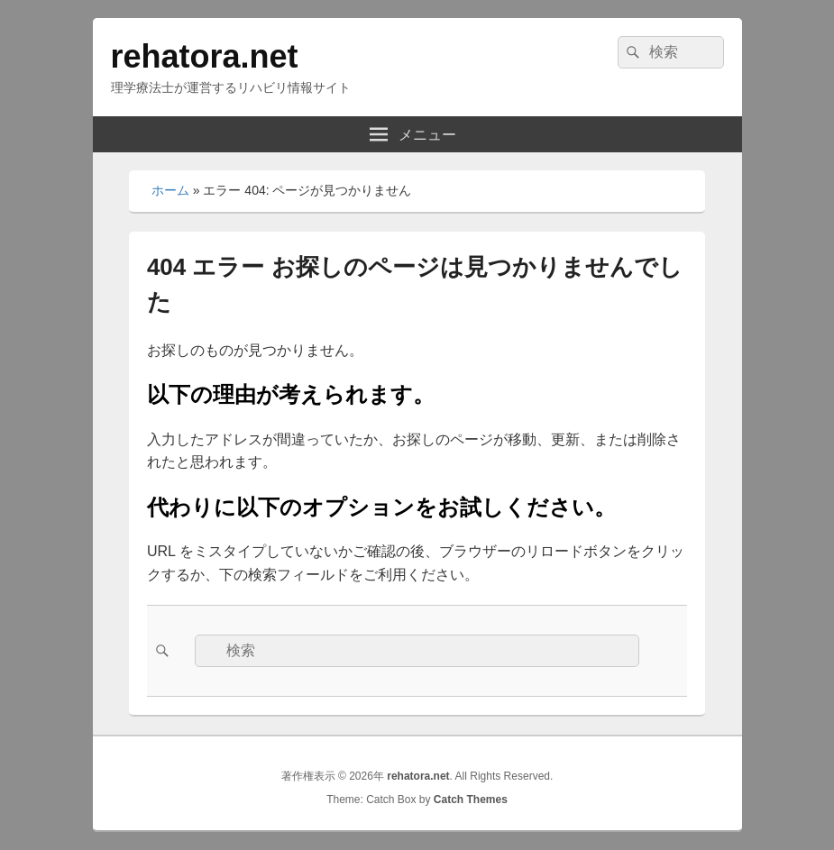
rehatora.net (204, 56)
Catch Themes (471, 799)
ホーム (170, 190)
